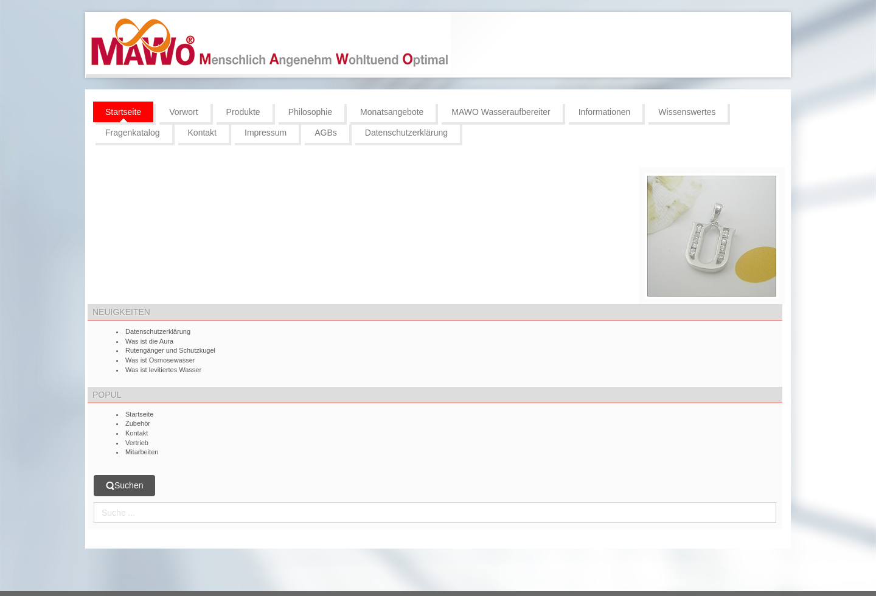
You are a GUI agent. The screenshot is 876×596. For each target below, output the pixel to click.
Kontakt (136, 433)
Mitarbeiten (141, 452)
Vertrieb (136, 442)
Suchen (124, 485)
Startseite (139, 414)
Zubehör (137, 423)
